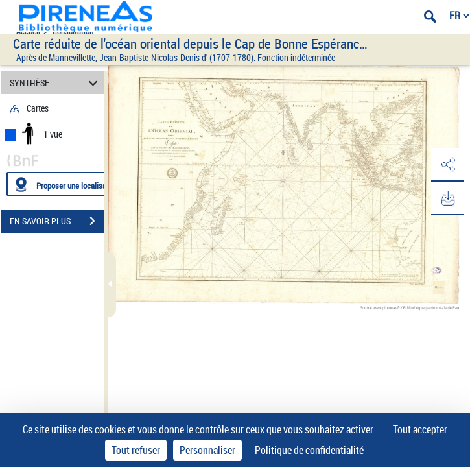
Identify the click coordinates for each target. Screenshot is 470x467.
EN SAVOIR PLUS (57, 221)
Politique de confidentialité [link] (309, 450)
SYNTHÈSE (56, 82)
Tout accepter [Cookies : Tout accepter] (420, 429)
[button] (447, 165)
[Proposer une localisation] (68, 184)
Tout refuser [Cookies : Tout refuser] (136, 450)
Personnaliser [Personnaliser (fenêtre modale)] (207, 450)
